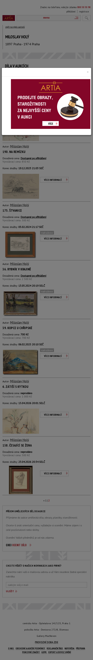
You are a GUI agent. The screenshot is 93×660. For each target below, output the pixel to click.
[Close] (88, 72)
